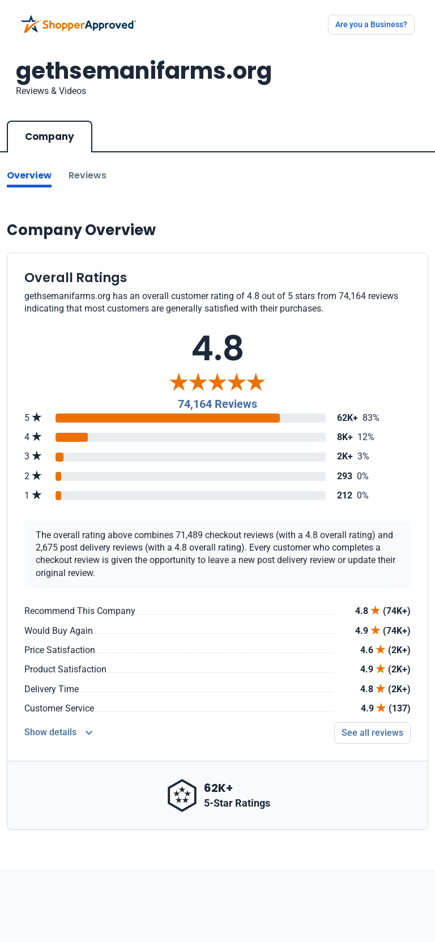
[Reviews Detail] (58, 733)
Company (49, 136)
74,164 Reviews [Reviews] (217, 404)
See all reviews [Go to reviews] (372, 732)
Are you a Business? (371, 24)
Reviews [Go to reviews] (87, 175)
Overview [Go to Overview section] (29, 175)
